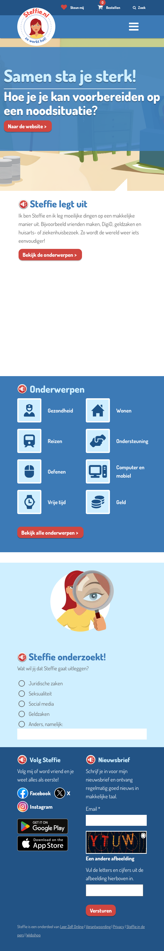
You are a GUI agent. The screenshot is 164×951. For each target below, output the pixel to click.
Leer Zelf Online (72, 926)
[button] (23, 204)
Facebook (40, 793)
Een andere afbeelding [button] (110, 858)
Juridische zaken (46, 683)
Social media (42, 703)
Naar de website (25, 126)
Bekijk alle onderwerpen (48, 532)
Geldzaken (40, 713)
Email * (93, 808)
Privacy (118, 926)
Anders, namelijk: (46, 723)
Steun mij (77, 7)
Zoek (138, 7)
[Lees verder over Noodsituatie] (82, 99)
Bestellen (113, 7)
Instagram (41, 806)
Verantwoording (98, 926)
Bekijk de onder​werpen (48, 254)
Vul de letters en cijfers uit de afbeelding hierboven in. (114, 874)
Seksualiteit (41, 693)
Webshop (33, 935)
